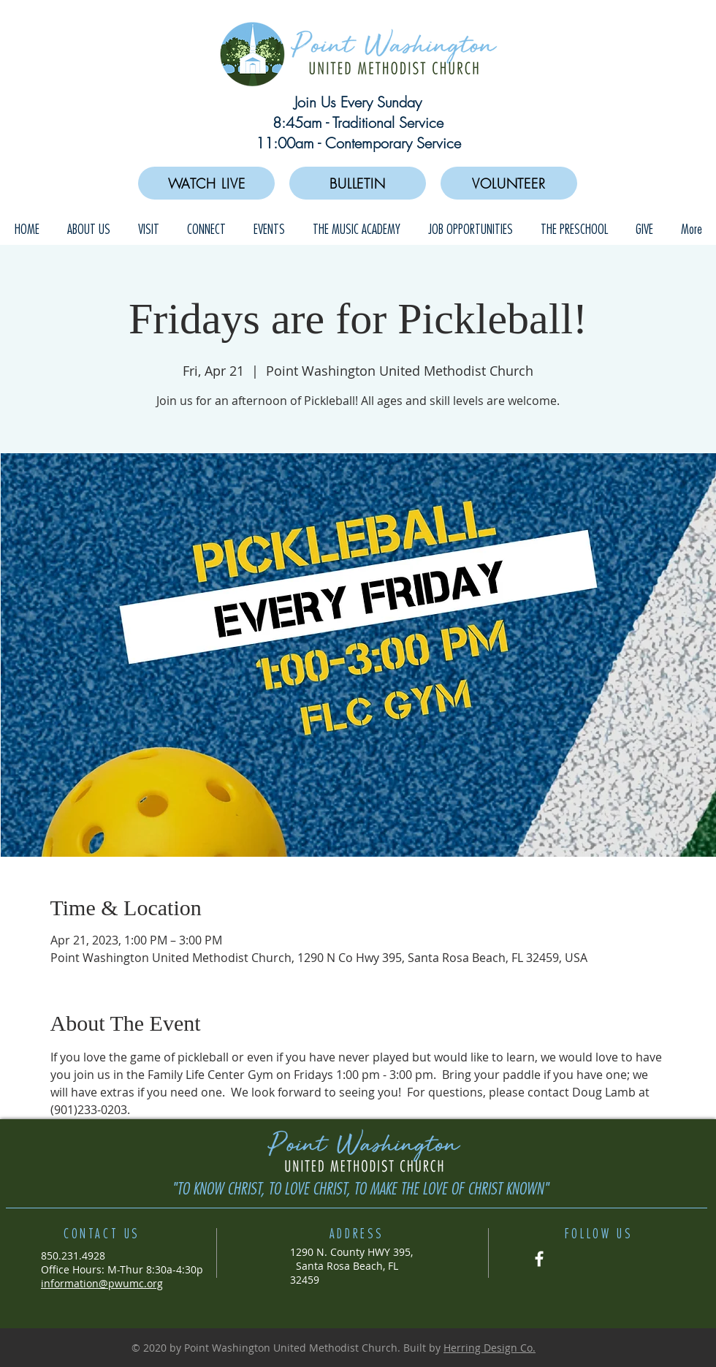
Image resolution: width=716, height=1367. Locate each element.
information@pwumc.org (102, 1283)
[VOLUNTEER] (509, 183)
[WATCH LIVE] (206, 183)
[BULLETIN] (357, 183)
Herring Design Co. (489, 1348)
